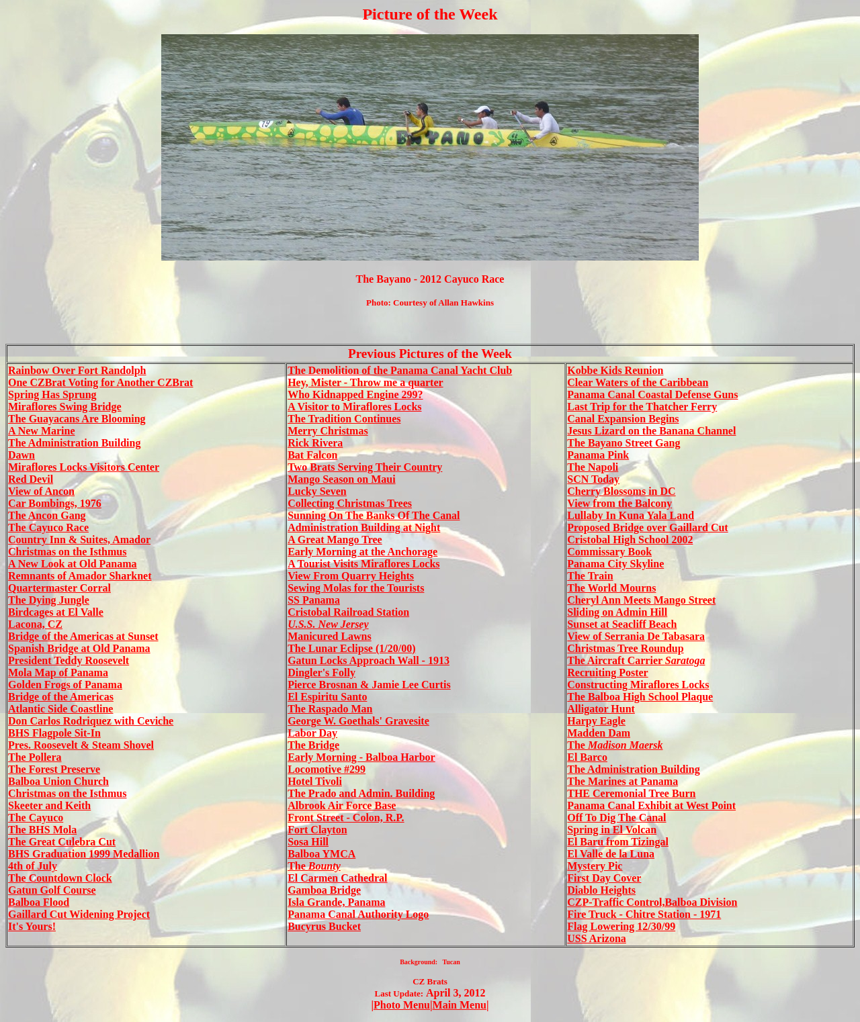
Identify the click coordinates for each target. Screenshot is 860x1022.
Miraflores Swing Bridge (65, 406)
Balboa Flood (38, 902)
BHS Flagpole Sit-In (54, 733)
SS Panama (314, 600)
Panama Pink (598, 455)
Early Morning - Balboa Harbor (361, 757)
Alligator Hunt (601, 708)
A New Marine (41, 430)
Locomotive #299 (327, 769)
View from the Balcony (619, 503)
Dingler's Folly (321, 672)
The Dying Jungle (48, 600)
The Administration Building (74, 443)
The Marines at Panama (622, 781)
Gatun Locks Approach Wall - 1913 (368, 660)
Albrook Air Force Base (342, 805)
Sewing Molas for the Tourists (356, 588)
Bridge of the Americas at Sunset (83, 636)
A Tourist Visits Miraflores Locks (363, 563)
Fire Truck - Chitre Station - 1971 (644, 914)
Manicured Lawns (330, 636)
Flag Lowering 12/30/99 (621, 926)
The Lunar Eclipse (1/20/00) (351, 648)
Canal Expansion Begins (623, 418)
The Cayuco (35, 817)
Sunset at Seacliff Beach (622, 624)
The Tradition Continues (344, 418)
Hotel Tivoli (315, 781)
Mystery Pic (594, 866)
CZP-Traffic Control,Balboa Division (652, 902)
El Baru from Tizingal (618, 841)
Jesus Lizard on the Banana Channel (651, 430)
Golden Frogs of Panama (65, 684)
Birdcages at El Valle (55, 612)
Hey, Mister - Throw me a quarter (365, 382)
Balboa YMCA (321, 854)
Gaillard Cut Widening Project (79, 914)
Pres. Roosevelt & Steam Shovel (81, 745)
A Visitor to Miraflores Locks (354, 406)
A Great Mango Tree (335, 539)
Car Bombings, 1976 (54, 503)
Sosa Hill (308, 841)
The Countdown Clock (60, 878)
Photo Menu (402, 1005)
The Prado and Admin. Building (361, 793)
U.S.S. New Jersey (328, 624)
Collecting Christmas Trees (350, 503)
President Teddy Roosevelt (68, 660)
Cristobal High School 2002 (630, 539)
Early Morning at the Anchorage (362, 551)
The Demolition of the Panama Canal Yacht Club (400, 370)
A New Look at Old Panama (72, 563)
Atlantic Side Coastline (60, 708)
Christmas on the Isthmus (67, 551)
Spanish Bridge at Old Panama (79, 648)
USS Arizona (596, 938)
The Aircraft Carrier (636, 660)
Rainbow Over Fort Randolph (77, 370)
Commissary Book (609, 551)
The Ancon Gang (47, 515)
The (314, 866)
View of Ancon (41, 491)
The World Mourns (611, 588)
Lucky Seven (317, 491)
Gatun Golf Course (52, 890)
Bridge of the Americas (61, 696)
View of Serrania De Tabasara (636, 636)
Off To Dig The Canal (616, 817)
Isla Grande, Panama (336, 902)
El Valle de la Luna (610, 854)
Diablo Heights (601, 890)
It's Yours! (32, 926)
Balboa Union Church (58, 781)
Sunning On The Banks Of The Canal (374, 515)
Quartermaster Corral (59, 588)
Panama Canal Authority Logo (358, 914)
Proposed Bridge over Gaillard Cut (647, 527)
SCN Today (593, 479)
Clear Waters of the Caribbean (637, 382)
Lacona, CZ (35, 624)
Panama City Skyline (615, 563)
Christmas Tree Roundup (625, 648)
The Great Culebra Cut (62, 841)
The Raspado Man (330, 708)
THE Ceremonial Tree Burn (631, 793)
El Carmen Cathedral (337, 878)
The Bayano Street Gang (623, 443)
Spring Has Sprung (52, 394)
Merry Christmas (328, 430)
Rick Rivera (315, 443)
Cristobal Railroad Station (348, 612)
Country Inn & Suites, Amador (79, 539)
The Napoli (592, 467)
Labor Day (312, 733)
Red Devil (30, 479)
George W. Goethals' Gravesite (358, 721)
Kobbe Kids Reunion (615, 370)
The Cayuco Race (48, 527)
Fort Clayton (317, 829)
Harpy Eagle (596, 721)
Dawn (21, 455)
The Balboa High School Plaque (640, 696)
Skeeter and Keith (49, 805)
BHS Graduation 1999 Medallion (83, 854)
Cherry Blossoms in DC (621, 491)
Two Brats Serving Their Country (365, 467)
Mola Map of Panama (58, 672)
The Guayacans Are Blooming (77, 418)
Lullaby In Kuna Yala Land (630, 515)
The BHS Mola (42, 829)
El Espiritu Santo (327, 696)
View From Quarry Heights (351, 576)
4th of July (32, 866)
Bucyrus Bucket (324, 926)
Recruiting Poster (607, 672)
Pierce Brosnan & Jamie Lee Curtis (369, 684)
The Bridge (313, 745)
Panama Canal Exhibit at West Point (651, 805)
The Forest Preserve (54, 769)
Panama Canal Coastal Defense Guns (652, 394)
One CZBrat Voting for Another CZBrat (100, 382)
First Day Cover (604, 878)
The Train (590, 576)
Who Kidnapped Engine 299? (355, 394)
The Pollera (35, 757)
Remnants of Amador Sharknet (80, 576)
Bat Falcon (312, 455)
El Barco (587, 757)
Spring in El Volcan (611, 829)
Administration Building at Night (364, 527)
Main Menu (459, 1005)
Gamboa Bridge (324, 890)
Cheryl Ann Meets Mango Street (641, 600)
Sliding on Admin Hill (617, 612)
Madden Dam (598, 733)
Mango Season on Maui (341, 479)
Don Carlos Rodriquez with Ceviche (90, 721)
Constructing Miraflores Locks (638, 684)
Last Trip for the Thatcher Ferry (642, 406)
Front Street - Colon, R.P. (346, 817)
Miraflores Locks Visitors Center (83, 467)
